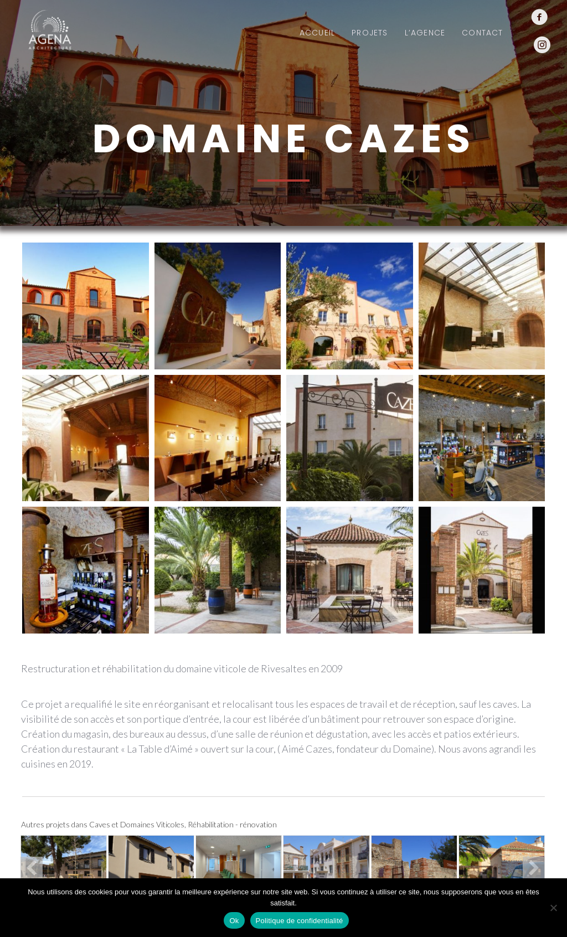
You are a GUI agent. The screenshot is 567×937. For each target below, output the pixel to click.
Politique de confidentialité (299, 921)
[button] (31, 868)
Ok (234, 921)
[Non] (553, 907)
